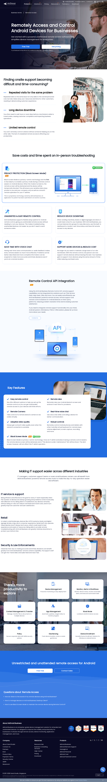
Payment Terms (8, 757)
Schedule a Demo (80, 1)
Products (27, 4)
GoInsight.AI (64, 749)
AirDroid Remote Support (68, 747)
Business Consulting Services (41, 747)
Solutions (38, 4)
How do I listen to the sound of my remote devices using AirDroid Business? (31, 697)
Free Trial (25, 47)
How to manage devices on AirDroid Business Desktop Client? (26, 701)
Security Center (8, 759)
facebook (98, 740)
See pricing (56, 47)
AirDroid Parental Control (68, 757)
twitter (94, 740)
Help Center (38, 751)
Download (75, 4)
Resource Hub (39, 744)
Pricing (46, 4)
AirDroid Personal (65, 752)
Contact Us (89, 1)
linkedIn (90, 740)
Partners (65, 4)
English (98, 775)
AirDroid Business (65, 744)
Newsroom (6, 764)
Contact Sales (67, 671)
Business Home (16, 13)
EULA (4, 752)
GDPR (4, 762)
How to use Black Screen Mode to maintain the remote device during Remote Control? (35, 704)
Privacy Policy (7, 754)
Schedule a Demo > (48, 50)
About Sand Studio (9, 744)
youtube (102, 740)
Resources (55, 4)
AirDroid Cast (64, 754)
